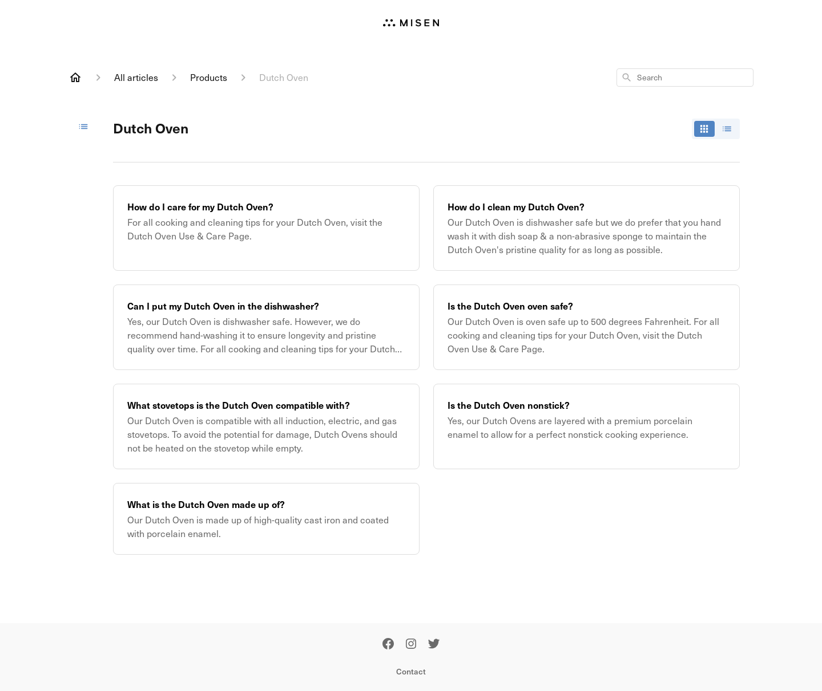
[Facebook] (388, 644)
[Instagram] (411, 644)
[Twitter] (434, 644)
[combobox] (685, 77)
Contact (411, 671)
